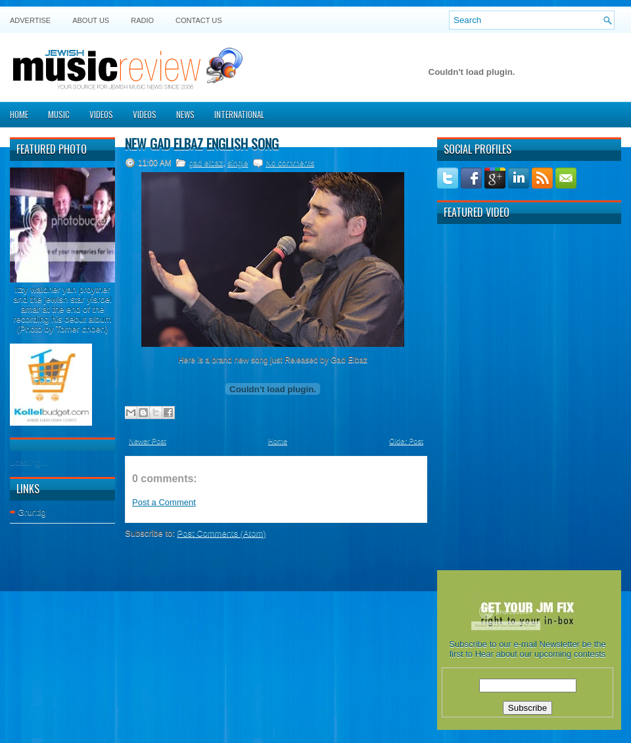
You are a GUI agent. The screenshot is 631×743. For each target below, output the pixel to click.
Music (59, 114)
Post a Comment (164, 502)
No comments (290, 163)
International (239, 114)
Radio (142, 20)
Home (19, 114)
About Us (90, 20)
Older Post (406, 441)
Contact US (198, 20)
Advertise (30, 20)
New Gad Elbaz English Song (202, 143)
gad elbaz (206, 163)
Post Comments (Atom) (221, 533)
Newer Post (147, 441)
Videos (101, 114)
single (237, 163)
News (185, 114)
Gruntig (32, 512)
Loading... (28, 462)
